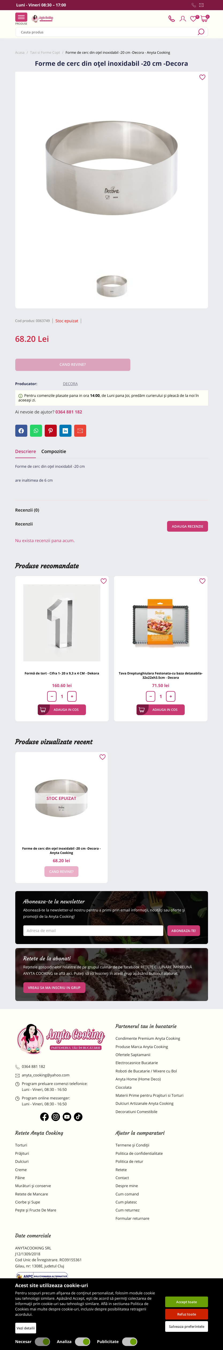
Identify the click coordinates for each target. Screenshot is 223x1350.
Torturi (21, 1145)
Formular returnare (132, 1218)
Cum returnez (128, 1210)
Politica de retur (129, 1161)
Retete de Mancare (31, 1194)
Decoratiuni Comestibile (136, 1111)
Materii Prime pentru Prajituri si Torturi (150, 1095)
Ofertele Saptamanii (133, 1054)
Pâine (20, 1177)
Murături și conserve (33, 1185)
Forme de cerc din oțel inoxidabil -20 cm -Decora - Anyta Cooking (61, 850)
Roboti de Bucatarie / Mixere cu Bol (146, 1071)
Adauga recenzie (187, 526)
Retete (121, 1169)
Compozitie (53, 451)
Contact (122, 1177)
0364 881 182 (68, 412)
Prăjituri (22, 1153)
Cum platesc (126, 1202)
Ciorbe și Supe (27, 1202)
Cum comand (127, 1194)
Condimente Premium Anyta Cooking (148, 1038)
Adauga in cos (59, 710)
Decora (70, 383)
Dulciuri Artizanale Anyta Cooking (145, 1103)
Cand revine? (61, 871)
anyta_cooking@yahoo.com (42, 1075)
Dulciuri (22, 1161)
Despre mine (127, 1185)
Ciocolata (124, 1087)
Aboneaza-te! (183, 930)
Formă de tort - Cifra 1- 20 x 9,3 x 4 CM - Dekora (62, 673)
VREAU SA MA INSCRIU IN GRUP (54, 987)
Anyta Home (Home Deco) (138, 1079)
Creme (21, 1169)
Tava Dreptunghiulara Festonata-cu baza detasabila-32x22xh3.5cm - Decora (161, 675)
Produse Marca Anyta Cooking (142, 1046)
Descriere (25, 451)
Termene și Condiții (132, 1145)
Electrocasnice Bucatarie (137, 1062)
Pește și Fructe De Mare (35, 1210)
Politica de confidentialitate (139, 1153)
